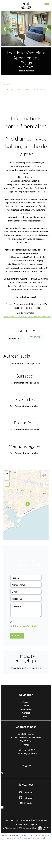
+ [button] (7, 474)
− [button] (7, 478)
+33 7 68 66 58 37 (26, 749)
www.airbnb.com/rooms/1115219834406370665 (27, 316)
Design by (43, 828)
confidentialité (44, 835)
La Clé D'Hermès (26, 733)
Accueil (6, 84)
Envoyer (17, 636)
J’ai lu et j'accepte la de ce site (25, 626)
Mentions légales (39, 820)
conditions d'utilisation (19, 838)
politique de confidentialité (24, 626)
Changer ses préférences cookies (20, 828)
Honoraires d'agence (27, 824)
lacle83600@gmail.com (26, 753)
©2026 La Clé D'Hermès (16, 820)
